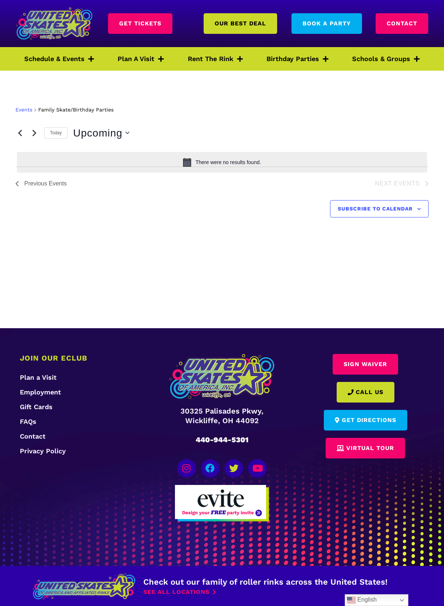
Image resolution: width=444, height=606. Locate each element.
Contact (33, 436)
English (362, 600)
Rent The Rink (215, 59)
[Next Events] (34, 132)
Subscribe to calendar (375, 209)
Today (56, 132)
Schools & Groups (386, 59)
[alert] (222, 162)
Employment (40, 392)
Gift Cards (36, 407)
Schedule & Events (59, 59)
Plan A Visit (141, 59)
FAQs (28, 421)
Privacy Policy (43, 451)
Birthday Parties (297, 59)
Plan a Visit (38, 377)
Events (23, 110)
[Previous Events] (19, 132)
